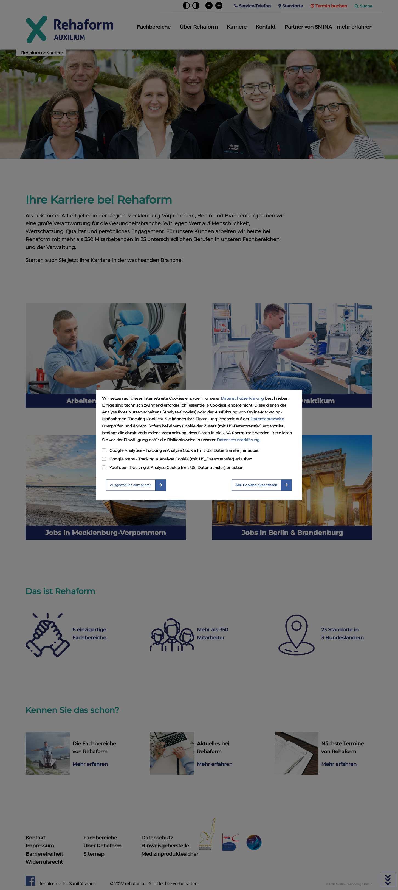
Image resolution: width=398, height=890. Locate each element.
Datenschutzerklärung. (239, 439)
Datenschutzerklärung (242, 398)
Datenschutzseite (267, 419)
